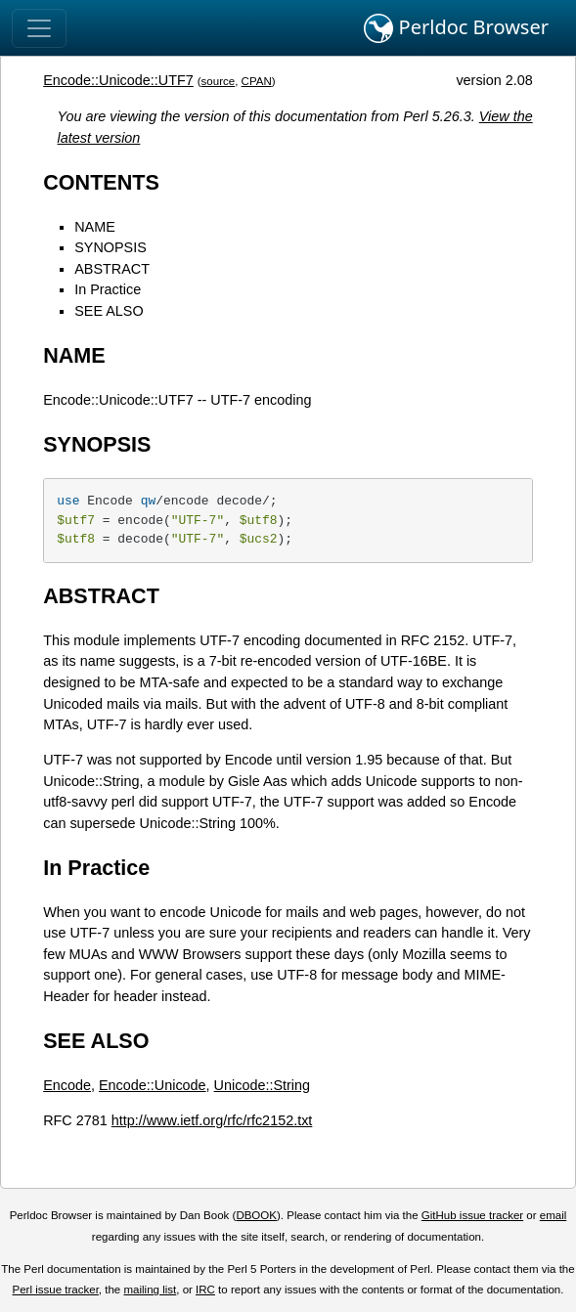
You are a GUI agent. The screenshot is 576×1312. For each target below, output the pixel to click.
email (553, 1215)
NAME (94, 227)
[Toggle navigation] (39, 28)
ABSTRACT (112, 269)
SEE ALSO (108, 311)
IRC (205, 1289)
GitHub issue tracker (472, 1215)
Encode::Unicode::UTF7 (118, 80)
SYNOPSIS (110, 247)
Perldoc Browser (456, 28)
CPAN (257, 81)
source (218, 81)
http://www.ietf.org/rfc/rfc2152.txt (212, 1120)
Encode (67, 1085)
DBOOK (256, 1215)
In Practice (107, 289)
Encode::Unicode (152, 1085)
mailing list (149, 1289)
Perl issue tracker (56, 1289)
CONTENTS (101, 182)
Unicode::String (262, 1085)
